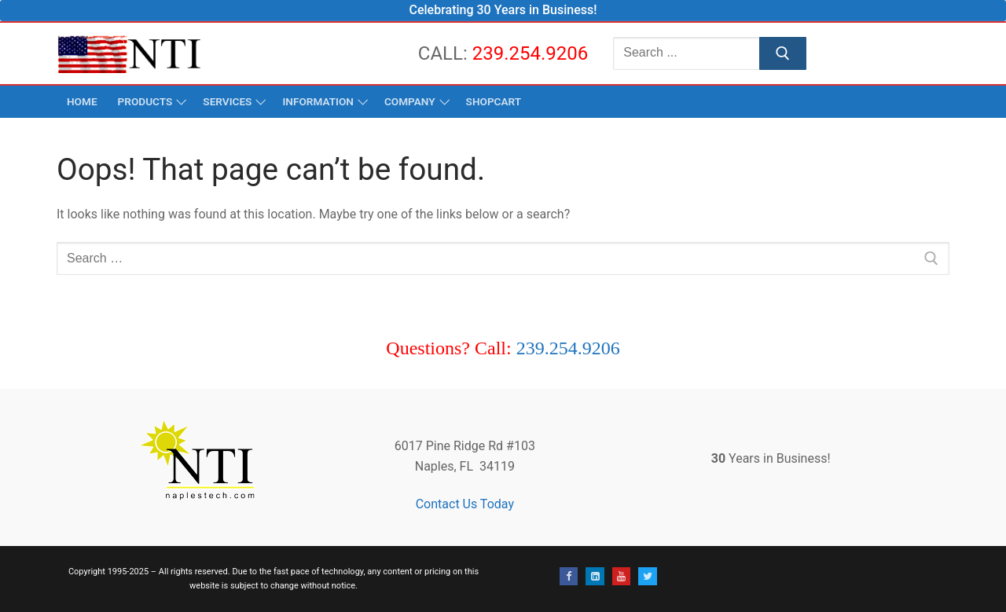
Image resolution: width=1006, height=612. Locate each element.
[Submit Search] (782, 53)
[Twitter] (647, 576)
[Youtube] (621, 576)
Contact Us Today (465, 504)
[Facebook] (569, 576)
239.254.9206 (530, 53)
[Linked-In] (595, 576)
